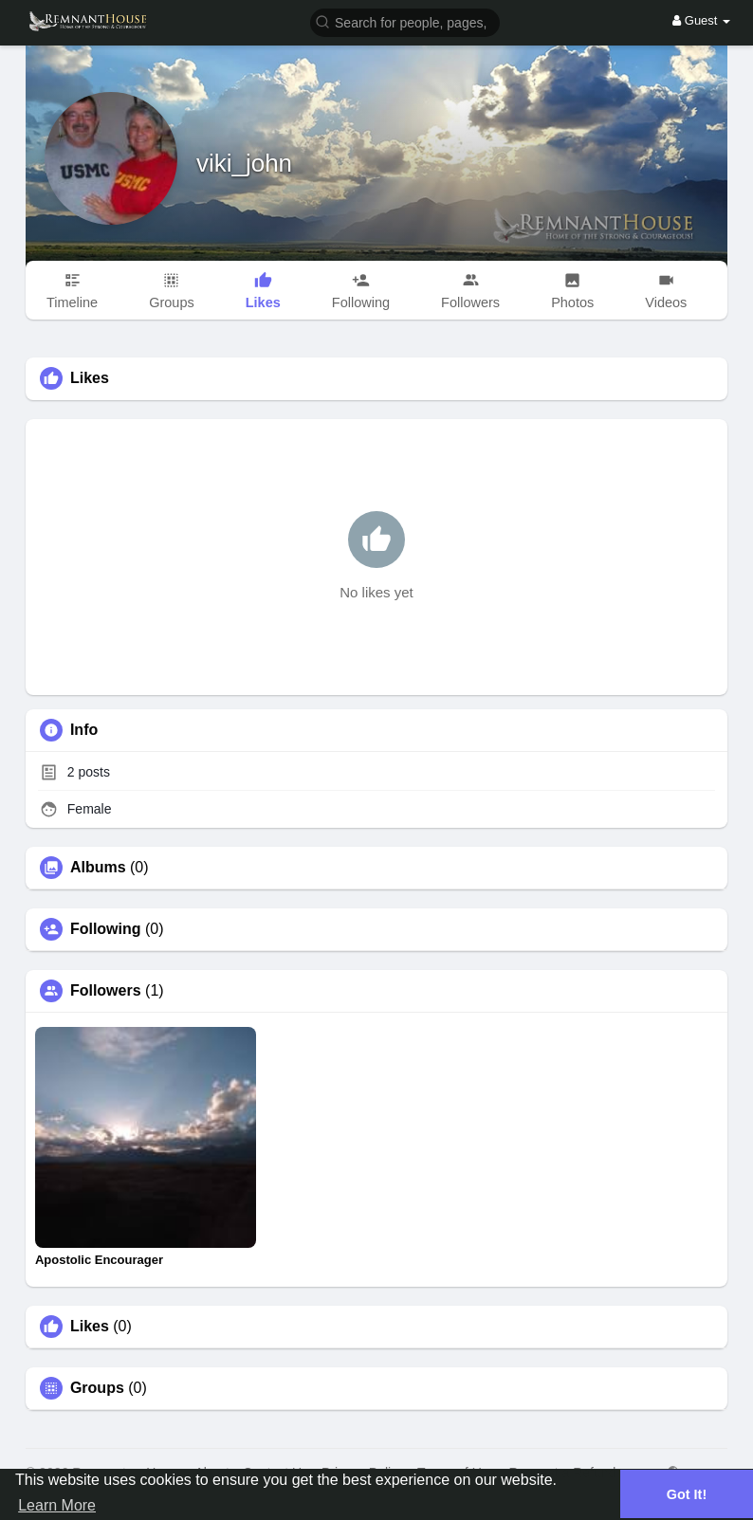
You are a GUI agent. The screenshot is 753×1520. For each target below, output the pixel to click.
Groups (97, 1388)
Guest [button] (701, 20)
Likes (89, 1326)
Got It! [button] (687, 1494)
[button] (404, 21)
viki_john (244, 163)
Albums (98, 867)
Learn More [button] (57, 1505)
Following (105, 929)
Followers (105, 990)
